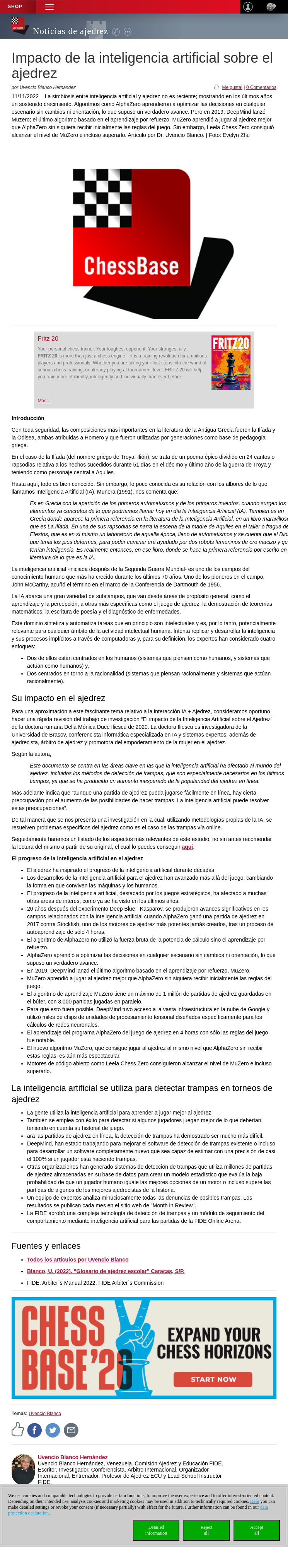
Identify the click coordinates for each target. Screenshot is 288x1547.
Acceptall (256, 1530)
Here (254, 1501)
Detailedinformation (156, 1530)
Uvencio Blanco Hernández (73, 1457)
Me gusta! (232, 87)
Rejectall (207, 1530)
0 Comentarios (261, 87)
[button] (49, 7)
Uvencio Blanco (45, 1413)
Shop (15, 6)
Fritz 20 (48, 338)
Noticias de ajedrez (70, 31)
